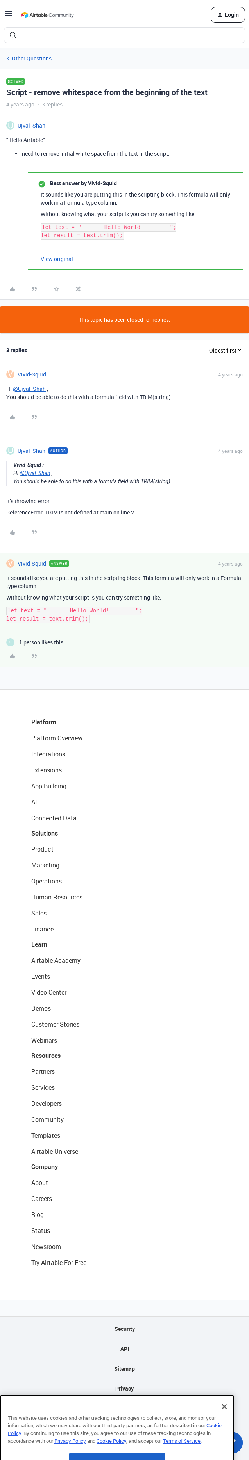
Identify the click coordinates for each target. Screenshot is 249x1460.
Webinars (44, 1040)
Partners (43, 1071)
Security (125, 1328)
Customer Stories (55, 1024)
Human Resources (56, 897)
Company (44, 1166)
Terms (124, 1408)
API (124, 1348)
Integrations (48, 754)
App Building (48, 786)
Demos (41, 1008)
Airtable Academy (56, 960)
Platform (43, 722)
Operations (46, 881)
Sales (39, 913)
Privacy (124, 1388)
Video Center (48, 992)
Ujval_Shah (31, 125)
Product (42, 849)
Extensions (46, 770)
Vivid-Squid (32, 374)
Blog (37, 1214)
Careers (41, 1198)
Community (47, 1119)
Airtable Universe (54, 1151)
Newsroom (46, 1246)
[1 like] (34, 642)
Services (43, 1087)
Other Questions (32, 58)
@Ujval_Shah (29, 388)
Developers (46, 1103)
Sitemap (124, 1368)
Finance (42, 929)
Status (40, 1230)
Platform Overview (56, 738)
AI (34, 802)
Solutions (44, 833)
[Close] (224, 1426)
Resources (46, 1055)
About (39, 1182)
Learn (39, 944)
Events (40, 976)
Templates (45, 1135)
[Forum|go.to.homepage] (47, 15)
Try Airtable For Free (58, 1262)
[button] (8, 16)
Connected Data (54, 818)
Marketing (45, 865)
